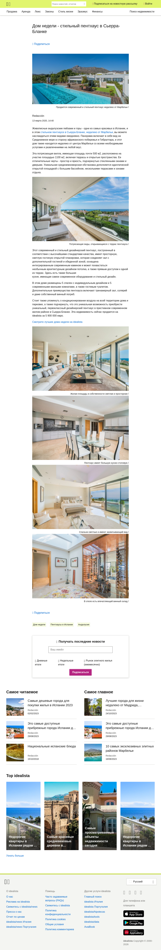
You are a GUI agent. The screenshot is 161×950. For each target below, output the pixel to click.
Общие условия (54, 924)
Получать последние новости (82, 641)
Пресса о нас (14, 911)
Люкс (38, 11)
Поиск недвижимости (142, 11)
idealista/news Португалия (21, 926)
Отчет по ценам (15, 916)
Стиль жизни (65, 11)
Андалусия (83, 624)
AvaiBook (89, 926)
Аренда (26, 11)
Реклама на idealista (18, 901)
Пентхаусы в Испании (62, 624)
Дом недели (39, 624)
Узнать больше (15, 855)
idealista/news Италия (18, 921)
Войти (148, 3)
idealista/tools (92, 916)
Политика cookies (55, 919)
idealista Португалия (96, 906)
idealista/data (91, 921)
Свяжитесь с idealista (57, 905)
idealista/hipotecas (94, 911)
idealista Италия (93, 901)
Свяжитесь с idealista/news (21, 906)
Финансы (97, 11)
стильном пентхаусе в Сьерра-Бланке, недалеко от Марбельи (77, 132)
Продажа (12, 11)
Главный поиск (93, 896)
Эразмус (83, 11)
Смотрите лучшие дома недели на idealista (57, 322)
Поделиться (42, 44)
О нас (9, 896)
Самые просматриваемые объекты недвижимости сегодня (99, 836)
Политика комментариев (59, 929)
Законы (49, 11)
